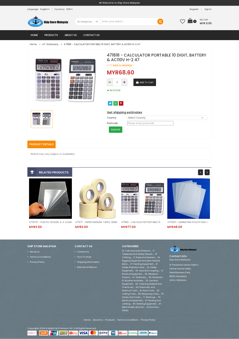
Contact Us (91, 35)
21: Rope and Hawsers (144, 257)
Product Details (41, 144)
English (45, 9)
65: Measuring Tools (148, 294)
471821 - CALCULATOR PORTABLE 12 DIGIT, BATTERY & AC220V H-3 (142, 222)
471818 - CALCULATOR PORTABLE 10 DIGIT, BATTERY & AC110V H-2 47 (102, 44)
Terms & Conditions (40, 257)
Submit (115, 129)
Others (125, 310)
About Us (71, 35)
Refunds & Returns (87, 267)
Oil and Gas (153, 307)
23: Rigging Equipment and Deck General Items (141, 261)
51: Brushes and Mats (132, 280)
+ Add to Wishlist (119, 65)
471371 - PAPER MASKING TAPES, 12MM (96, 222)
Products (51, 35)
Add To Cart (147, 82)
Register (194, 9)
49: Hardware (155, 277)
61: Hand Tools (147, 290)
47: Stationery (50, 44)
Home (34, 35)
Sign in (208, 9)
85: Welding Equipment (144, 304)
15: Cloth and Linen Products (136, 250)
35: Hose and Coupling (147, 270)
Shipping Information (88, 262)
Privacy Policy (37, 262)
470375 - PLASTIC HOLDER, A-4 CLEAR (50, 222)
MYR (69, 9)
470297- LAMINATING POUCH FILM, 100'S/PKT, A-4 (188, 222)
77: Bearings (149, 297)
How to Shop (84, 257)
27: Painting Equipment (141, 264)
